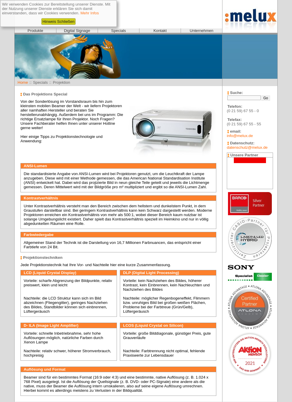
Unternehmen (201, 30)
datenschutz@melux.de (247, 147)
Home (23, 82)
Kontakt (160, 30)
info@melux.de (240, 136)
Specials (118, 30)
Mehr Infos (89, 13)
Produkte (35, 30)
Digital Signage (77, 30)
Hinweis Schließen (58, 21)
